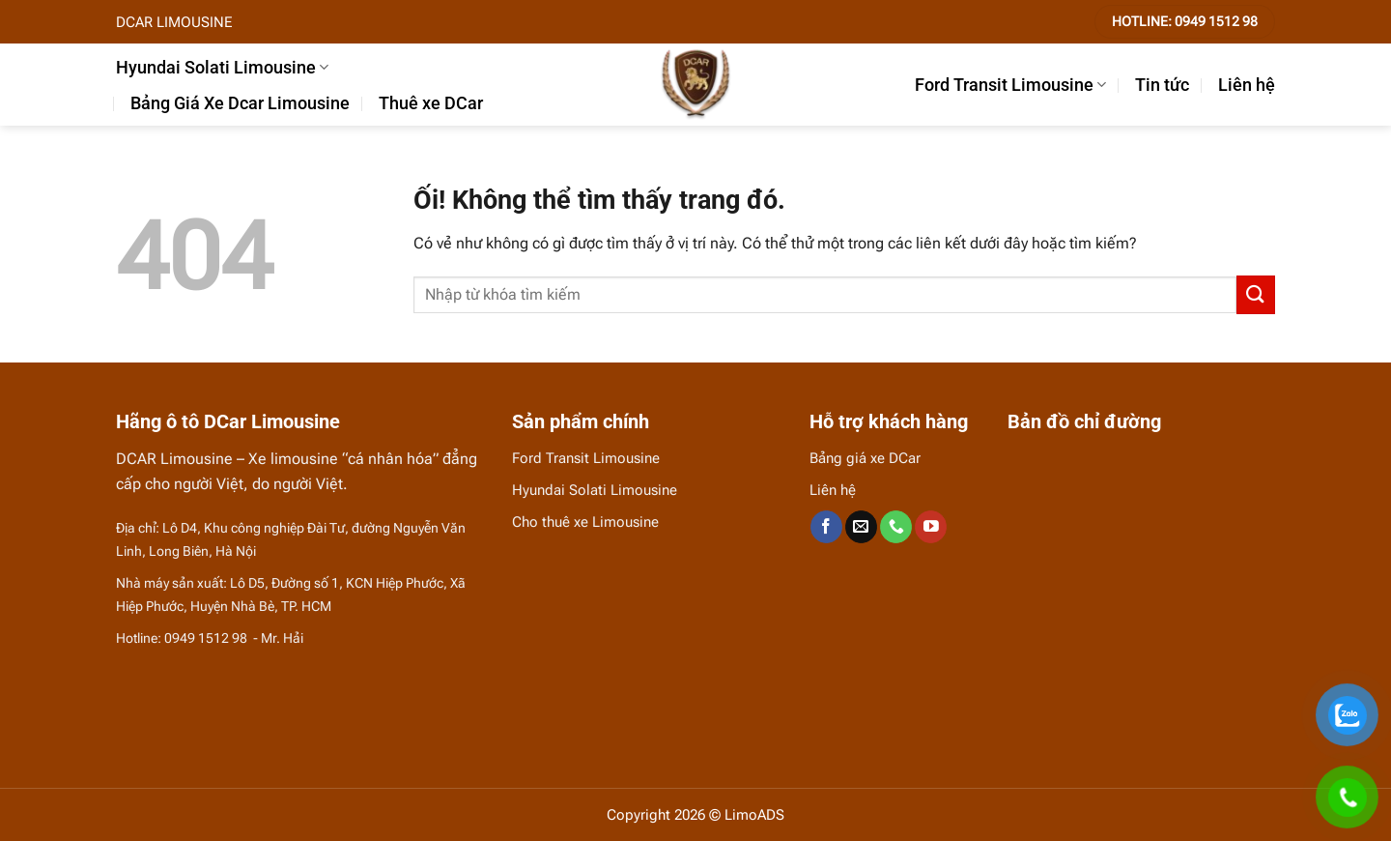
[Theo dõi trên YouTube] (931, 526)
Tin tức (1162, 85)
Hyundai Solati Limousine (222, 67)
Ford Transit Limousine (1010, 85)
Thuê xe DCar (431, 103)
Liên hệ (1246, 85)
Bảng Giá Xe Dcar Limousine (240, 103)
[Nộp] (1255, 294)
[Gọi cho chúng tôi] (896, 526)
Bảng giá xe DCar (865, 458)
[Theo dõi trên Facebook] (826, 526)
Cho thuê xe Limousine (585, 522)
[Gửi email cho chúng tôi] (861, 526)
